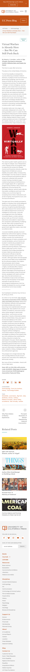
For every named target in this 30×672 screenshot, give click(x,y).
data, (24, 396)
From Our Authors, (16, 388)
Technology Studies (13, 390)
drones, (10, 397)
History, (4, 390)
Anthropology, (6, 388)
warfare (20, 401)
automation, (12, 396)
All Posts (5, 28)
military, (16, 397)
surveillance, (5, 401)
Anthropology (15, 28)
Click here (16, 369)
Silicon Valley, (17, 399)
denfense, (5, 397)
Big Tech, (19, 396)
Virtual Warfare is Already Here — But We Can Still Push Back (13, 31)
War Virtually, (14, 401)
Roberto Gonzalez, (7, 399)
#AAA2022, (5, 396)
